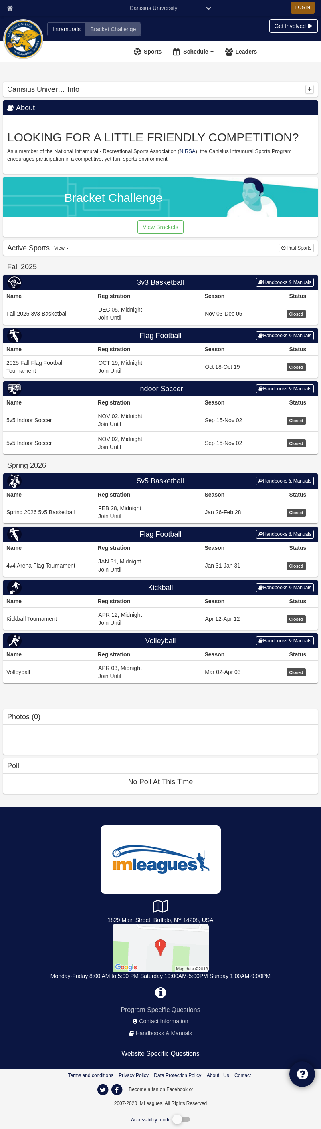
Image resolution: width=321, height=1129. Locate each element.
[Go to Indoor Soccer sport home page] (160, 389)
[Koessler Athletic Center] (161, 947)
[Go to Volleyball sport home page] (160, 641)
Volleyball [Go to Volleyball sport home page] (160, 641)
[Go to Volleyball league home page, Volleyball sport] (160, 671)
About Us (218, 1075)
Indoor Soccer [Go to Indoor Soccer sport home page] (160, 389)
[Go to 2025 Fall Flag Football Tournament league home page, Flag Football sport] (160, 366)
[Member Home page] (9, 8)
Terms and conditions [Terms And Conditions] (90, 1075)
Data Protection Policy (177, 1075)
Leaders (246, 51)
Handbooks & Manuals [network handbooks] (164, 1033)
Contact (242, 1075)
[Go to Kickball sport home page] (160, 588)
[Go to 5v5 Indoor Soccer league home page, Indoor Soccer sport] (160, 420)
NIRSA (188, 151)
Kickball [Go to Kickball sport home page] (160, 588)
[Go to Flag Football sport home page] (160, 336)
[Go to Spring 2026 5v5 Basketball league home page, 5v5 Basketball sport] (160, 512)
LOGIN (302, 7)
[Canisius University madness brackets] (113, 29)
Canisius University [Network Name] (153, 8)
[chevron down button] (208, 8)
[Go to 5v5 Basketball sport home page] (160, 481)
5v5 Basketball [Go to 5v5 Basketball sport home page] (160, 481)
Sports (153, 51)
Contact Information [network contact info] (163, 1021)
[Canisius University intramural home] (66, 29)
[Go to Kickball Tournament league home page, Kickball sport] (160, 618)
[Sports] (149, 51)
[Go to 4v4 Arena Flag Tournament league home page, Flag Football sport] (160, 565)
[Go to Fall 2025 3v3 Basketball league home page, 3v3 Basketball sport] (160, 313)
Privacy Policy (134, 1075)
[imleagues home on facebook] (117, 1089)
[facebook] (210, 1089)
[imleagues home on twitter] (103, 1089)
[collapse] (309, 89)
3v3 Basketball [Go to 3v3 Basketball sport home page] (160, 282)
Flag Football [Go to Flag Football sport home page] (160, 336)
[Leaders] (242, 51)
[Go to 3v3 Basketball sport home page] (160, 282)
